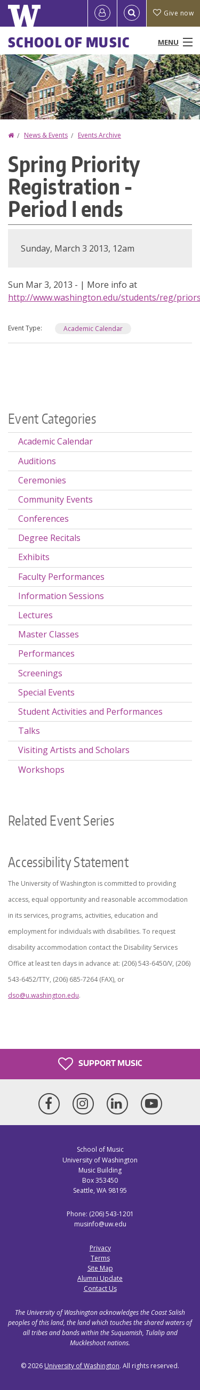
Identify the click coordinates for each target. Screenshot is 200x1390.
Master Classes (48, 634)
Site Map (100, 1268)
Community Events (55, 499)
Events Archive (99, 135)
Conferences (43, 518)
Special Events (46, 692)
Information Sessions (61, 596)
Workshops (41, 769)
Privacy (100, 1247)
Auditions (37, 461)
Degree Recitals (49, 538)
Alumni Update (100, 1278)
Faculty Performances (61, 577)
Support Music (100, 1063)
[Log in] (102, 13)
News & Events (46, 135)
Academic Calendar (93, 328)
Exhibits (34, 557)
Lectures (35, 615)
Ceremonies (42, 480)
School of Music (69, 42)
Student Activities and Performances (90, 711)
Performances (46, 653)
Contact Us (100, 1288)
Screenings (40, 673)
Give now (173, 13)
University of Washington (81, 1365)
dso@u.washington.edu (43, 995)
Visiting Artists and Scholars (74, 750)
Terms (100, 1258)
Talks (29, 731)
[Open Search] (131, 13)
